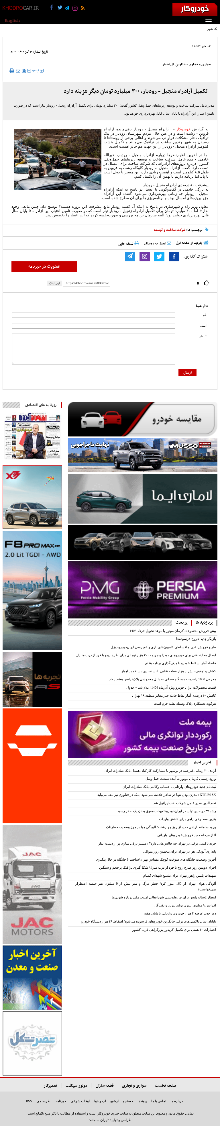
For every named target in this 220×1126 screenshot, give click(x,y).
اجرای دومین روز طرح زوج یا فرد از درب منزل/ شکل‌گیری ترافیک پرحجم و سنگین (157, 867)
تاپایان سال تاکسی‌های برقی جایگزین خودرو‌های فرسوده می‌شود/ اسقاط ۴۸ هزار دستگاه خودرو (148, 921)
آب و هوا (100, 1101)
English (12, 20)
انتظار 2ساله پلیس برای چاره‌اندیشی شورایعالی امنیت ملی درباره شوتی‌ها (164, 897)
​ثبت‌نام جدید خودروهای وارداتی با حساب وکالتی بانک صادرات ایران (169, 787)
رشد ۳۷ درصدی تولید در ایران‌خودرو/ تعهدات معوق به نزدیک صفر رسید (166, 811)
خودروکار (183, 129)
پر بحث (182, 622)
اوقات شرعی (80, 1101)
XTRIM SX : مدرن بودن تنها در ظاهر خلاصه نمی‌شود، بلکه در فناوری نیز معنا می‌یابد (156, 795)
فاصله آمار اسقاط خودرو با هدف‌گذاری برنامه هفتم (180, 663)
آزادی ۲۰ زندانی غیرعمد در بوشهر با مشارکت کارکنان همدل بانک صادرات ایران (160, 771)
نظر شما (202, 306)
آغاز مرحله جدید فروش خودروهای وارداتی (186, 835)
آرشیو (114, 1101)
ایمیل (203, 325)
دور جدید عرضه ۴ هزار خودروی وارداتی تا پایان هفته (180, 913)
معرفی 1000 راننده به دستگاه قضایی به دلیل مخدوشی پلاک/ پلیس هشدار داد (162, 679)
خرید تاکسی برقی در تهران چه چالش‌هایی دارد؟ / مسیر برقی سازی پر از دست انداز (157, 843)
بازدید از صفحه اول (189, 243)
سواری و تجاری (200, 64)
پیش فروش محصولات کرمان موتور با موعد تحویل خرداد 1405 (172, 631)
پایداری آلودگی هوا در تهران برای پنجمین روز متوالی (179, 851)
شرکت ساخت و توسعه (169, 230)
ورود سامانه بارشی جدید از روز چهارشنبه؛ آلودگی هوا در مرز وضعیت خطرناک (161, 827)
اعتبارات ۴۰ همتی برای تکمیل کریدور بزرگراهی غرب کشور (174, 930)
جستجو (128, 1101)
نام (205, 314)
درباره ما (176, 1101)
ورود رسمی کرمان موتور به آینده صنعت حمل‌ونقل (181, 779)
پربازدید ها (204, 622)
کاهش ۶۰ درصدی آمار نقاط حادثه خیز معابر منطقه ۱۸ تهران (174, 696)
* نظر (203, 336)
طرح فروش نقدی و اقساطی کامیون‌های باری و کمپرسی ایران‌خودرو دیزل (163, 647)
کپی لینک (54, 283)
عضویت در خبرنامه (44, 266)
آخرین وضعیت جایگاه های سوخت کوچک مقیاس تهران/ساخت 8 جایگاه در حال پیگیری (156, 859)
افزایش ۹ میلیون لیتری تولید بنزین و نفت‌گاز (185, 905)
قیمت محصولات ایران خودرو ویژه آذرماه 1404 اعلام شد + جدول (171, 688)
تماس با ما (158, 1101)
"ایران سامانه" (99, 1120)
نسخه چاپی (128, 244)
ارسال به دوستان (157, 243)
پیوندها (142, 1101)
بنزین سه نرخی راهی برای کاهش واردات (187, 819)
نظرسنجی (43, 1101)
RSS (29, 1101)
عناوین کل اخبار (174, 64)
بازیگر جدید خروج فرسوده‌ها (196, 639)
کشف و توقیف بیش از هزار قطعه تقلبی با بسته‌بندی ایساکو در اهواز (168, 671)
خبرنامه (61, 1101)
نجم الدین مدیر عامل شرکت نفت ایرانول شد (184, 803)
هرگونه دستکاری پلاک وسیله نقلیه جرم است (185, 704)
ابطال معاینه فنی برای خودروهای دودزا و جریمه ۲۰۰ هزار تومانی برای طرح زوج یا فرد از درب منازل (146, 655)
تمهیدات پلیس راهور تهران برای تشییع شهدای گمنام (179, 876)
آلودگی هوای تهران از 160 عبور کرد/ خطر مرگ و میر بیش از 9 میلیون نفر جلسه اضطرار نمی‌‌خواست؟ (145, 886)
